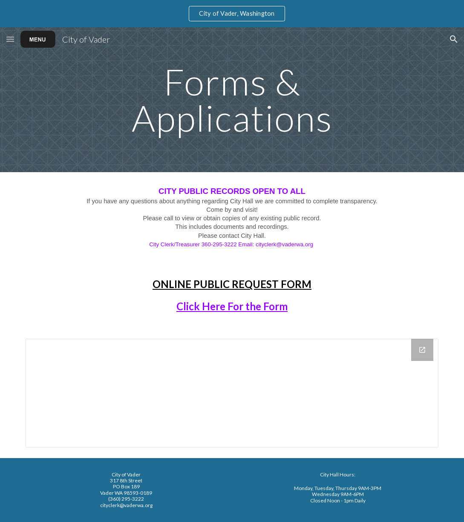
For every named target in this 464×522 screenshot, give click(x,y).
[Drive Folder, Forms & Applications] (232, 393)
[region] (232, 13)
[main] (232, 100)
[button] (10, 39)
